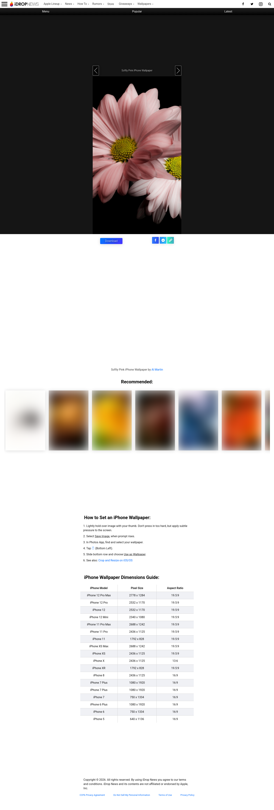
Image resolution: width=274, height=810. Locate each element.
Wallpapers (144, 4)
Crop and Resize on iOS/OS (115, 560)
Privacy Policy (187, 795)
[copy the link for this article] (170, 240)
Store (110, 4)
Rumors (97, 4)
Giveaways (125, 4)
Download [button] (111, 241)
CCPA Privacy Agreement (92, 795)
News (68, 4)
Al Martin (157, 369)
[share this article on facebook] (155, 240)
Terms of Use (165, 795)
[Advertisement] (137, 40)
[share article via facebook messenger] (163, 240)
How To (82, 4)
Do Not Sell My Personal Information (131, 795)
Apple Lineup (52, 4)
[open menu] (4, 4)
